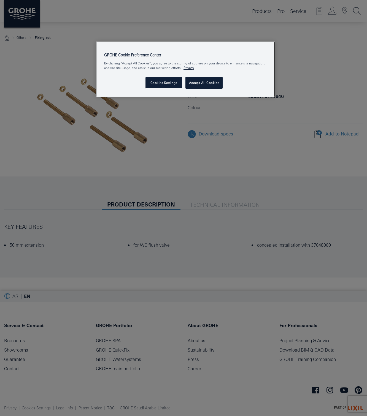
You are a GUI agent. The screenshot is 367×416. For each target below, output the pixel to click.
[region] (185, 69)
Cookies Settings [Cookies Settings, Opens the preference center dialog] (163, 83)
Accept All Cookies (204, 83)
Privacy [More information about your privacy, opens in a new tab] (189, 68)
